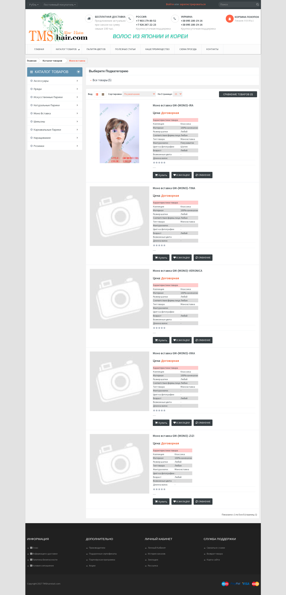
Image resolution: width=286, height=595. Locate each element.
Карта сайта (213, 559)
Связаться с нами (216, 547)
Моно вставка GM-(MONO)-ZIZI (173, 436)
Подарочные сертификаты (103, 553)
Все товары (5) (102, 80)
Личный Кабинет (157, 547)
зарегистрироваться (193, 4)
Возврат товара (215, 553)
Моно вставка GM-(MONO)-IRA (173, 105)
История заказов (156, 553)
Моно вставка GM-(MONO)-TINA (174, 188)
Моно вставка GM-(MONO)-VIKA (174, 353)
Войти (170, 4)
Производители (97, 547)
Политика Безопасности (43, 559)
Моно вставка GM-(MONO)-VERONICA (177, 270)
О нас (34, 547)
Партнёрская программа (102, 559)
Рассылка (153, 565)
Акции (92, 565)
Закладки (153, 559)
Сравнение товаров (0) (238, 94)
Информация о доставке (43, 553)
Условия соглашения (42, 565)
